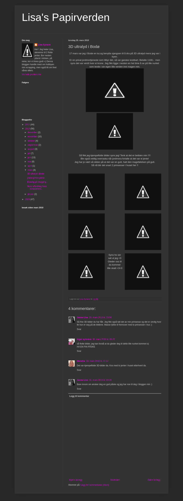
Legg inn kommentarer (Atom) (95, 485)
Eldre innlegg (154, 480)
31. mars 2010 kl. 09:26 (100, 380)
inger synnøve (84, 339)
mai (30, 161)
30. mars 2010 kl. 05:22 (103, 339)
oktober (31, 141)
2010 (28, 128)
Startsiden (115, 480)
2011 (28, 124)
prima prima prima (35, 178)
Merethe (81, 361)
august (31, 149)
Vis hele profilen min (31, 74)
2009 (28, 199)
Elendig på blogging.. (37, 182)
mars (30, 170)
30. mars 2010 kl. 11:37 (97, 361)
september (33, 145)
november (33, 136)
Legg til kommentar (79, 396)
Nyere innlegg (75, 480)
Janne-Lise (82, 317)
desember (33, 132)
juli (29, 153)
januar (31, 194)
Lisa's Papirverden (66, 17)
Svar (79, 329)
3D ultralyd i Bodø (35, 173)
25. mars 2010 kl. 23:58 (100, 317)
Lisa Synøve (44, 44)
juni (30, 157)
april (30, 166)
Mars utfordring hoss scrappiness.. (37, 187)
